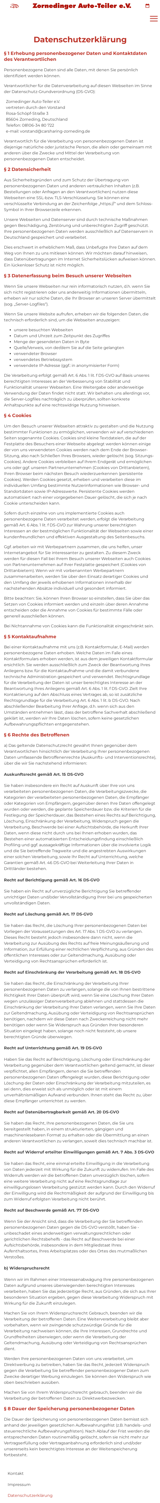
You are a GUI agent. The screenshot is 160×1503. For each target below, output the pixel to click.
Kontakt (16, 1473)
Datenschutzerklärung (30, 1495)
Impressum (19, 1484)
